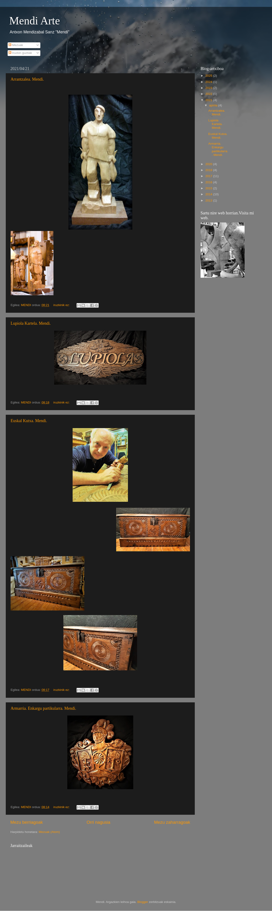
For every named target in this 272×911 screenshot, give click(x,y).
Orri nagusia (98, 822)
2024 (209, 82)
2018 (209, 170)
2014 (209, 194)
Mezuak (16, 45)
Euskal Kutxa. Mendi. (29, 420)
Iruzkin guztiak (20, 53)
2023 (209, 88)
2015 (209, 188)
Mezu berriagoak (26, 822)
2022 (209, 94)
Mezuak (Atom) (49, 832)
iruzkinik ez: (61, 305)
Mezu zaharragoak (172, 822)
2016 (209, 182)
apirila (213, 105)
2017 (209, 176)
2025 (209, 75)
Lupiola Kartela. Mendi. (31, 323)
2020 (209, 164)
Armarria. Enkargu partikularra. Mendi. (43, 708)
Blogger (142, 902)
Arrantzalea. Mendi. (27, 79)
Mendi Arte (34, 21)
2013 (209, 200)
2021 (209, 100)
